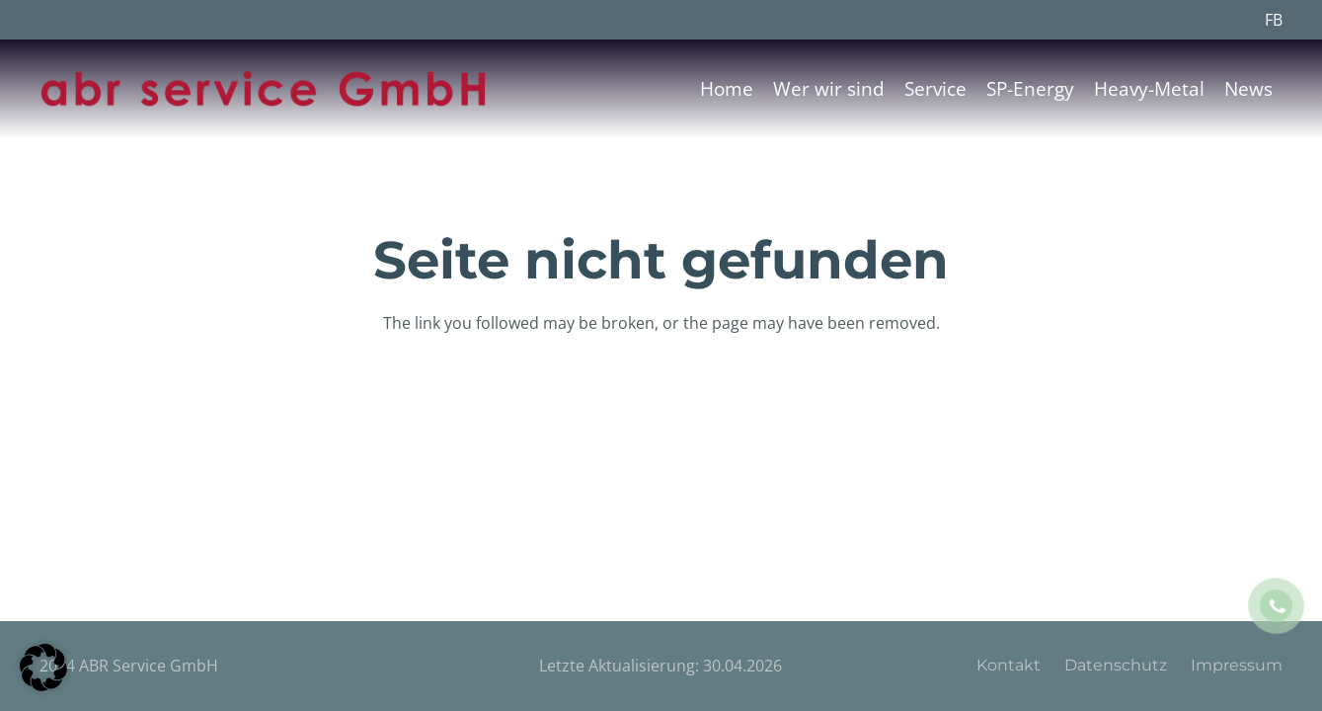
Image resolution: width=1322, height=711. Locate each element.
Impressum (1237, 665)
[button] (43, 667)
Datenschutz (1115, 665)
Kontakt (1008, 665)
